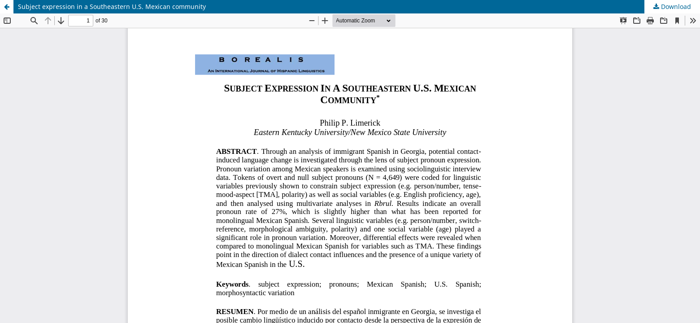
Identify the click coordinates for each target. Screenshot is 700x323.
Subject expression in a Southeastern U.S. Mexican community (112, 6)
